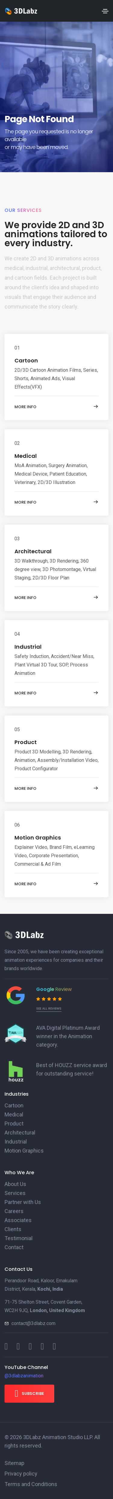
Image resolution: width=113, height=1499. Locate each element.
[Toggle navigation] (105, 11)
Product (25, 742)
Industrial (28, 646)
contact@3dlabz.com (33, 1323)
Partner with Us (23, 1202)
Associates (18, 1220)
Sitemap (14, 1463)
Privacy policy (21, 1473)
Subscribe (29, 1393)
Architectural (33, 551)
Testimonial (19, 1238)
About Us (15, 1184)
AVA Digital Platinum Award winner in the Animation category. (68, 1036)
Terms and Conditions (31, 1484)
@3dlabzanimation (24, 1376)
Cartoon (26, 360)
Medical (25, 456)
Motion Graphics (37, 837)
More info (56, 407)
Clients (13, 1229)
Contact (14, 1247)
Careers (14, 1211)
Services (15, 1193)
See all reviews (48, 1008)
